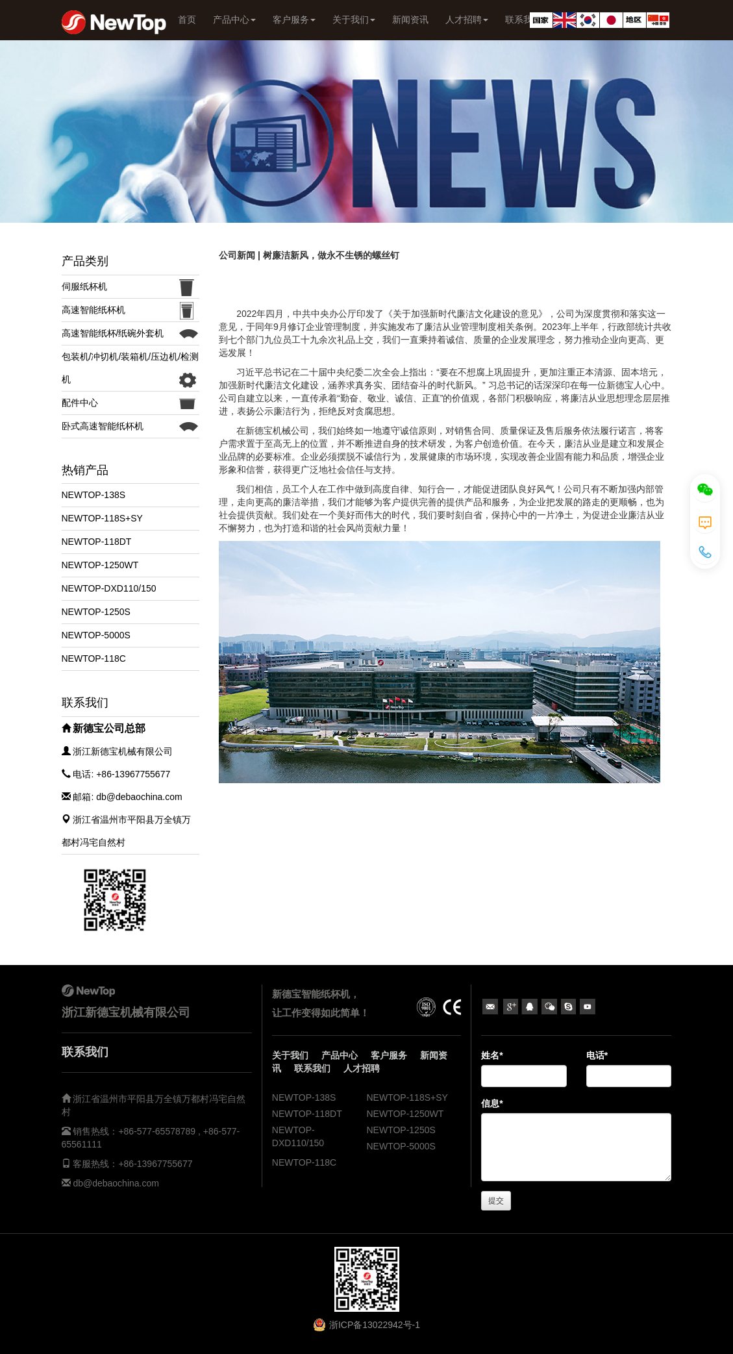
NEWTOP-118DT (97, 541)
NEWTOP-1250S (96, 612)
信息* (492, 1103)
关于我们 (353, 19)
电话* (597, 1055)
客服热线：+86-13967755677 (132, 1164)
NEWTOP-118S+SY (102, 518)
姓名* (492, 1055)
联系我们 (312, 1068)
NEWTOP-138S (94, 495)
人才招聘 (466, 19)
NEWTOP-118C (94, 658)
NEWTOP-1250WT (100, 565)
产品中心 (234, 19)
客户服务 (294, 19)
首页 (187, 19)
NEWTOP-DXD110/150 (109, 588)
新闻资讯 (410, 19)
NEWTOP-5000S (96, 635)
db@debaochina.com (116, 1183)
